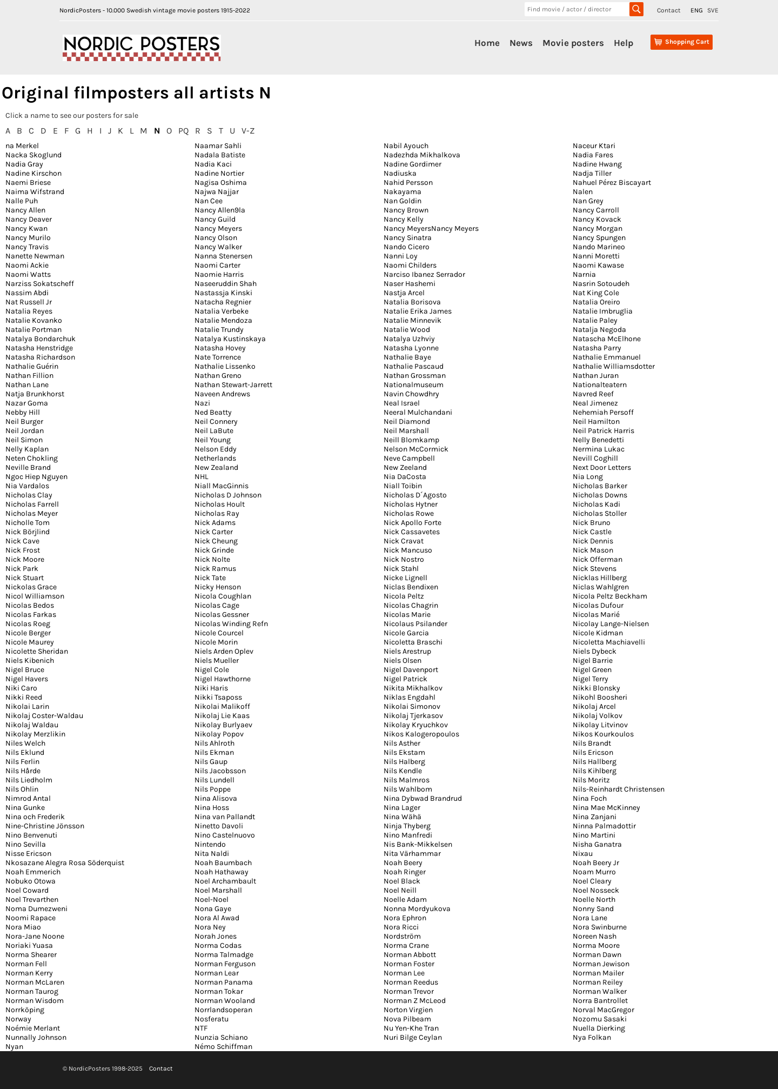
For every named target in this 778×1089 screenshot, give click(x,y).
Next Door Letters (602, 467)
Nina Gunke (25, 807)
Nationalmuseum (414, 384)
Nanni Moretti (596, 256)
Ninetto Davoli (218, 826)
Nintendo (210, 844)
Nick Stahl (401, 568)
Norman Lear (216, 973)
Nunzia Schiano (221, 1037)
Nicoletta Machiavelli (609, 642)
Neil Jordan (24, 430)
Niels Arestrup (407, 651)
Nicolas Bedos (29, 605)
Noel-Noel (211, 899)
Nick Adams (215, 522)
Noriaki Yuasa (29, 945)
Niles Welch (25, 743)
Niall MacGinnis (221, 485)
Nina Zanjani (594, 816)
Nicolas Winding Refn (231, 623)
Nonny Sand (593, 908)
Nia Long (588, 476)
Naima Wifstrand (34, 191)
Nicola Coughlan (222, 596)
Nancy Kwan (26, 228)
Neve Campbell (409, 458)
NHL (201, 476)
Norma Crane (406, 945)
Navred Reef (593, 394)
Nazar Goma (26, 403)
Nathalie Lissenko (225, 366)
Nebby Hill (22, 412)
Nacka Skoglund (33, 155)
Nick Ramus (215, 568)
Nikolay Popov (219, 734)
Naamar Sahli (218, 145)
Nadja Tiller (592, 173)
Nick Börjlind (27, 531)
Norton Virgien (408, 1009)
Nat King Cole (596, 292)
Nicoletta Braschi (413, 642)
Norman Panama (223, 982)
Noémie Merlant (32, 1028)
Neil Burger (24, 421)
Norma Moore (596, 945)
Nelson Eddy (215, 449)
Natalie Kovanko (33, 320)
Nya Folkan (592, 1037)
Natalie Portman (33, 329)
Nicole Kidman (598, 633)
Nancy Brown (406, 210)
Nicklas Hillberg (600, 577)
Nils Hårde (23, 770)
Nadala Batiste (219, 155)
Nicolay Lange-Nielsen (611, 623)
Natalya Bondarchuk (40, 338)
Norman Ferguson (225, 963)
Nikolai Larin (27, 706)
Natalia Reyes (28, 311)
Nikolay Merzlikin (35, 734)
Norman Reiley (598, 982)
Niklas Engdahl (409, 697)
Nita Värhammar (412, 853)
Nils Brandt (592, 743)
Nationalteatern (600, 384)
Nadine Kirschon (33, 173)
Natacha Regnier (222, 302)
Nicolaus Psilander (415, 623)
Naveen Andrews (222, 394)
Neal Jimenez (595, 403)
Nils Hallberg (594, 761)
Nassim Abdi (27, 292)
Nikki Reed (23, 697)
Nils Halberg (404, 761)
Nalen (583, 191)
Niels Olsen (402, 660)
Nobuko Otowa (30, 881)
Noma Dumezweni (36, 908)
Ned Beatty (213, 412)
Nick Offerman (597, 559)
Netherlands (215, 458)
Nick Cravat (404, 541)
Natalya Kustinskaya (230, 338)
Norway (18, 1019)
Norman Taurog (31, 991)
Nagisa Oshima (220, 182)
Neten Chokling (31, 458)
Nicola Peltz (404, 596)
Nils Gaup (210, 761)
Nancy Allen (25, 210)
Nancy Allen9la (219, 210)
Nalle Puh (21, 200)
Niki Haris (211, 688)
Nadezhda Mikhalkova (422, 155)
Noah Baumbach (223, 862)
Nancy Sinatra (408, 237)
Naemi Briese (28, 182)
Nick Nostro (404, 559)
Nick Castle (592, 531)
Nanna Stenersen (223, 256)
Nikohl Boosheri (600, 697)
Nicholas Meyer (31, 513)
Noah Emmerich (33, 871)
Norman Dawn (597, 954)
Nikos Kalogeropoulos (421, 734)
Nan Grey (588, 200)
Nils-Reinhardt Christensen (619, 789)
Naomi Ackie (27, 265)
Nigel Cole (211, 669)
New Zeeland (405, 467)
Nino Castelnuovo (224, 835)
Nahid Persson (408, 182)
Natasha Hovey (220, 348)
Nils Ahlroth (214, 743)
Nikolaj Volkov (597, 715)
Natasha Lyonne (411, 348)
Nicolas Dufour (598, 605)
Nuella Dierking (599, 1028)
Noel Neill (400, 890)
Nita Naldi (211, 853)
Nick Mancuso (408, 550)
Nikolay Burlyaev (223, 724)
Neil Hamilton (596, 421)
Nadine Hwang (597, 164)
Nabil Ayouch (406, 145)
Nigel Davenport (411, 669)
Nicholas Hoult (219, 504)
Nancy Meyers (218, 228)
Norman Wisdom (34, 1000)
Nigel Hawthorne (222, 678)
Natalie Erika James (418, 311)
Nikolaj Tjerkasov (413, 715)
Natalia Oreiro (596, 302)
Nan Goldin (402, 200)
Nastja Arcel (404, 292)
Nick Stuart (24, 577)
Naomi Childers (410, 265)
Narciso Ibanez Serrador (424, 274)
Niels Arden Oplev (223, 651)
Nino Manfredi (408, 835)
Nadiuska (400, 173)
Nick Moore (24, 559)
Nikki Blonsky (596, 688)
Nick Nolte (212, 559)
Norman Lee (404, 973)
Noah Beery (403, 862)
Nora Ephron (405, 917)
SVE (713, 10)
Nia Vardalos (27, 485)
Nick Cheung (216, 541)
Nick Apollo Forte (412, 522)
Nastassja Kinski (223, 292)
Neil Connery (216, 421)
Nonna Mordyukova (417, 908)
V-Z (248, 130)
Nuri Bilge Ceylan (413, 1037)
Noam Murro (594, 871)
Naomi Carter (217, 265)
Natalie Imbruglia (603, 311)
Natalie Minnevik (412, 320)
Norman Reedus (411, 982)
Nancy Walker (218, 246)
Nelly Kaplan (27, 449)
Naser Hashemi (409, 283)
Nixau (583, 853)
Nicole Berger (28, 633)
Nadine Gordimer (412, 164)
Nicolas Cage (216, 605)
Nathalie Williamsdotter (614, 366)
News (521, 42)
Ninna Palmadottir (604, 826)
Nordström (402, 936)
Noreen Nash (594, 936)
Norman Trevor (409, 991)
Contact (669, 10)
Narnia (584, 274)
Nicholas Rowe (409, 513)
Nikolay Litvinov (600, 724)
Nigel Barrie (593, 660)
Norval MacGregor (603, 1009)
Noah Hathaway (221, 871)
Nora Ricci (401, 927)
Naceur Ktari (594, 145)
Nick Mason (593, 550)
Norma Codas (218, 945)
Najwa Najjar (216, 191)
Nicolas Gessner (221, 614)
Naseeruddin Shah (225, 283)
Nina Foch (590, 798)
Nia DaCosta (405, 476)
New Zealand (216, 467)
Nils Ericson (593, 752)
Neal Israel (402, 403)
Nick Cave (22, 541)
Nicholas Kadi (596, 504)
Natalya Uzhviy (409, 338)
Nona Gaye (212, 908)
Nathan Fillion (29, 375)
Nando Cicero (407, 246)
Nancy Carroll (596, 210)
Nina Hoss (211, 807)
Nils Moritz (591, 780)
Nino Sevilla (25, 844)
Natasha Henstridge (39, 348)
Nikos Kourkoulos (603, 734)
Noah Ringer (405, 871)
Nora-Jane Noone (34, 936)
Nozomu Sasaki (600, 1019)
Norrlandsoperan (223, 1009)
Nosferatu (211, 1019)
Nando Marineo (599, 246)
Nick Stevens (594, 568)
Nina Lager (402, 807)
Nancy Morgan (597, 228)
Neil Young (212, 439)
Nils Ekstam (404, 752)
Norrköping (24, 1009)
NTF (200, 1028)
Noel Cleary (592, 881)
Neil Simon (24, 439)
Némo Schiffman (223, 1046)
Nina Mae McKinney (606, 807)
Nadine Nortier (219, 173)
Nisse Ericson (28, 853)
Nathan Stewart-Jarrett (233, 384)
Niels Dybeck (594, 651)
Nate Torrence (217, 357)
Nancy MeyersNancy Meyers (431, 228)
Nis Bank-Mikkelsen (418, 844)
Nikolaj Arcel (594, 706)
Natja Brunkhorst (34, 394)
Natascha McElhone (607, 338)
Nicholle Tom (27, 522)
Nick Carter (213, 531)
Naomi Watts (28, 274)
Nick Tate (210, 577)
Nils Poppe (212, 789)
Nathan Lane (27, 384)
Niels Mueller (216, 660)
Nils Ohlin (21, 789)
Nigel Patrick (405, 678)
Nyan (14, 1046)
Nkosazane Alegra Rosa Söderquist (64, 862)
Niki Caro (21, 688)
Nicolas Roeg (27, 623)
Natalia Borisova (412, 302)
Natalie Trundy (219, 329)
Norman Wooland (224, 1000)
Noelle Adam (405, 899)
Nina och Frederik (35, 816)
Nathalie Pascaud (414, 366)
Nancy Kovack (597, 219)
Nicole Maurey (29, 642)
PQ (183, 130)
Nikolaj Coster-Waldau (44, 715)
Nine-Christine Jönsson (44, 826)
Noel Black (402, 881)
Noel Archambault (225, 881)
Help (623, 42)
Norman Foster (409, 963)
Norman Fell (26, 963)
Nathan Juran (596, 375)
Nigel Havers (26, 678)
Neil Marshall (406, 430)
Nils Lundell (214, 780)
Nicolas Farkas (30, 614)
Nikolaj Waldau (31, 724)
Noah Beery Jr (596, 862)
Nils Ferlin (22, 761)
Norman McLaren (34, 982)
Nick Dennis (593, 541)
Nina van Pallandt (224, 816)
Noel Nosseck (596, 890)
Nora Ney (210, 927)
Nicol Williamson (34, 596)
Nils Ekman (214, 752)
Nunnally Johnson (35, 1037)
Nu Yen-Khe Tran (411, 1028)
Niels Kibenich (29, 660)
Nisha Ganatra (597, 844)
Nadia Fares (593, 155)
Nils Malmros (407, 780)
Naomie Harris (219, 274)
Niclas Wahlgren (601, 587)
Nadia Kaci (213, 164)
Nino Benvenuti (31, 835)
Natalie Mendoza (223, 320)
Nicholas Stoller (600, 513)
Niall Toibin (403, 485)
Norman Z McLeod (415, 1000)
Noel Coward (27, 890)
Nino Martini (594, 835)
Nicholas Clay (28, 495)
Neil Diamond (407, 421)
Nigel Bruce (24, 669)
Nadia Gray (24, 164)
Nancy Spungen (599, 237)
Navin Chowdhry (411, 394)
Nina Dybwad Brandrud (423, 798)
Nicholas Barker (600, 485)
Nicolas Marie (407, 614)
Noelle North (594, 899)
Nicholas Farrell (32, 504)
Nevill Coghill (595, 458)
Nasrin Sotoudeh (601, 283)
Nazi (202, 403)
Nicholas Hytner (411, 504)
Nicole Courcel (219, 633)
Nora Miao (23, 927)
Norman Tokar (218, 991)
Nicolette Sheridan (36, 651)
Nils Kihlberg (594, 770)
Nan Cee (208, 200)
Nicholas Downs (600, 495)
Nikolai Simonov (412, 706)
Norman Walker (600, 991)
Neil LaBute (213, 430)
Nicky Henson (217, 587)
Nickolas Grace (31, 587)
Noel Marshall (218, 890)
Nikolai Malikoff (222, 706)
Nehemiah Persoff (603, 412)
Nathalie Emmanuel (607, 357)
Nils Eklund (24, 752)
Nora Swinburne (600, 927)
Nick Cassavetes (412, 531)
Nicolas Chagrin (411, 605)
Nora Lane (590, 917)
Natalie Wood (407, 329)
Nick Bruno (592, 522)
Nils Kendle (403, 770)
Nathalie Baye (407, 357)
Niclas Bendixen (411, 587)
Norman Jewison (601, 963)
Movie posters (573, 42)
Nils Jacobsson (220, 770)
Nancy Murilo (28, 237)
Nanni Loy (401, 256)
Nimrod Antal (28, 798)
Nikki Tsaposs (218, 697)
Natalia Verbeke (221, 311)
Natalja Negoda (599, 329)
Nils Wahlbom (408, 789)
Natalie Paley (595, 320)
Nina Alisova (215, 798)
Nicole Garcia (406, 633)
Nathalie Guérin (31, 366)
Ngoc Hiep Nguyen (36, 476)
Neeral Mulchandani (418, 412)
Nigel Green (592, 669)
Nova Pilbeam (407, 1019)
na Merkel (22, 145)
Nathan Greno (218, 375)
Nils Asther (402, 743)
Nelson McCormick (416, 449)
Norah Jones (215, 936)
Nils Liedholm (28, 780)
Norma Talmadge (223, 954)
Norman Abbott (410, 954)
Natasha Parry (597, 348)
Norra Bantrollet (600, 1000)
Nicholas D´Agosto (415, 495)
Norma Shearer (31, 954)
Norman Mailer (598, 973)
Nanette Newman (34, 256)
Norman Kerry (29, 973)
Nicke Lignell (405, 577)
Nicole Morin (216, 642)
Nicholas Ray (216, 513)
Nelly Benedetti (598, 439)
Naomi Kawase (598, 265)
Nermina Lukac (599, 449)
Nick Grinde (214, 550)
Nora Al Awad (216, 917)
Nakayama (402, 191)
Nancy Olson (215, 237)
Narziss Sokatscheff (39, 283)
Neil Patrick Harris (603, 430)
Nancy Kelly (404, 219)
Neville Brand (28, 467)
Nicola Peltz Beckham (610, 596)
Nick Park (21, 568)
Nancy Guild (215, 219)
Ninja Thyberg (407, 826)
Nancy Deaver (28, 219)
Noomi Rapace (30, 917)
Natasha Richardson (40, 357)
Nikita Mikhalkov (413, 688)
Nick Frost (22, 550)
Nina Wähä (402, 816)
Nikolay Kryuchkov (416, 724)
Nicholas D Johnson (227, 495)
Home (487, 42)
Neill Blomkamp (411, 439)
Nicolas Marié (596, 614)
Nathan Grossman (415, 375)
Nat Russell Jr (28, 302)
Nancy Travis (27, 246)
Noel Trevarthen (31, 899)
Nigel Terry (590, 678)
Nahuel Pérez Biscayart (612, 182)
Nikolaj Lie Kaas (222, 715)
